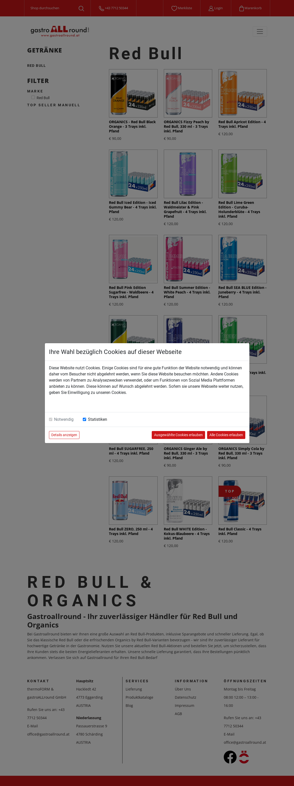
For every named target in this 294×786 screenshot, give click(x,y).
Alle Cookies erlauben (226, 435)
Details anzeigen (64, 435)
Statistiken (97, 419)
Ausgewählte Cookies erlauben (178, 435)
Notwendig (64, 419)
